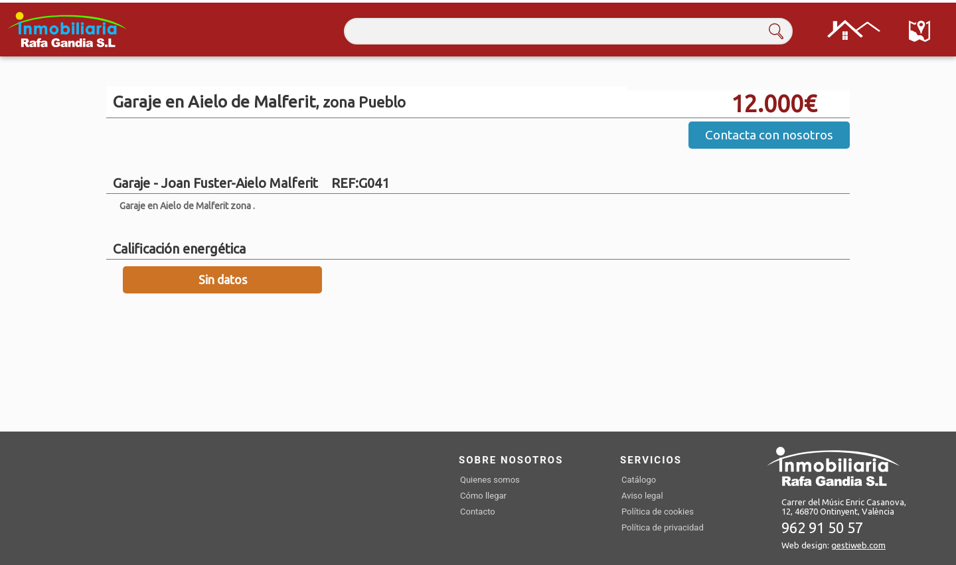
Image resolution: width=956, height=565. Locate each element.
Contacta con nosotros (769, 134)
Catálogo (638, 480)
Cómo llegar (483, 496)
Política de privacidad (662, 527)
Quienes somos (490, 480)
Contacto (477, 512)
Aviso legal (642, 496)
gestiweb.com (858, 545)
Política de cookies (657, 512)
